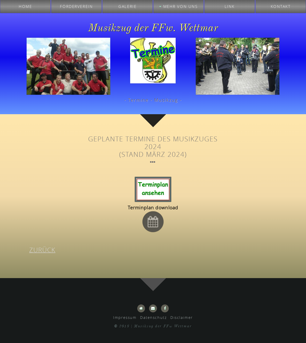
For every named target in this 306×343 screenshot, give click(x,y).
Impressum (124, 317)
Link (230, 6)
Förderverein (76, 6)
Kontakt (281, 6)
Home (25, 6)
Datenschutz (153, 317)
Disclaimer (181, 317)
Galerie (127, 6)
